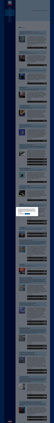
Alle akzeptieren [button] (27, 213)
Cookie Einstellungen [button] (21, 213)
